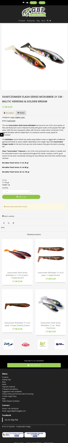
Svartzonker (11, 121)
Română (33, 3)
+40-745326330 (12, 409)
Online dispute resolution (11, 401)
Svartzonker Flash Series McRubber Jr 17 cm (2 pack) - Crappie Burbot (17, 275)
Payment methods (8, 387)
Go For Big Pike (11, 419)
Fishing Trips (31, 21)
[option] (34, 57)
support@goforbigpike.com (16, 411)
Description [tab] (9, 113)
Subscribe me (34, 365)
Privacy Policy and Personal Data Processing (17, 394)
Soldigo (28, 426)
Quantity (5, 188)
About (43, 21)
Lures (12, 117)
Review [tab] (21, 113)
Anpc (4, 399)
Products (21, 21)
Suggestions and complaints (12, 391)
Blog (38, 21)
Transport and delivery (10, 389)
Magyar (42, 3)
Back (3, 227)
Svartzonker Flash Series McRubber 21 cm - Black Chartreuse (51, 325)
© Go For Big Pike (8, 426)
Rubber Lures (20, 117)
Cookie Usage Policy (9, 396)
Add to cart (21, 197)
